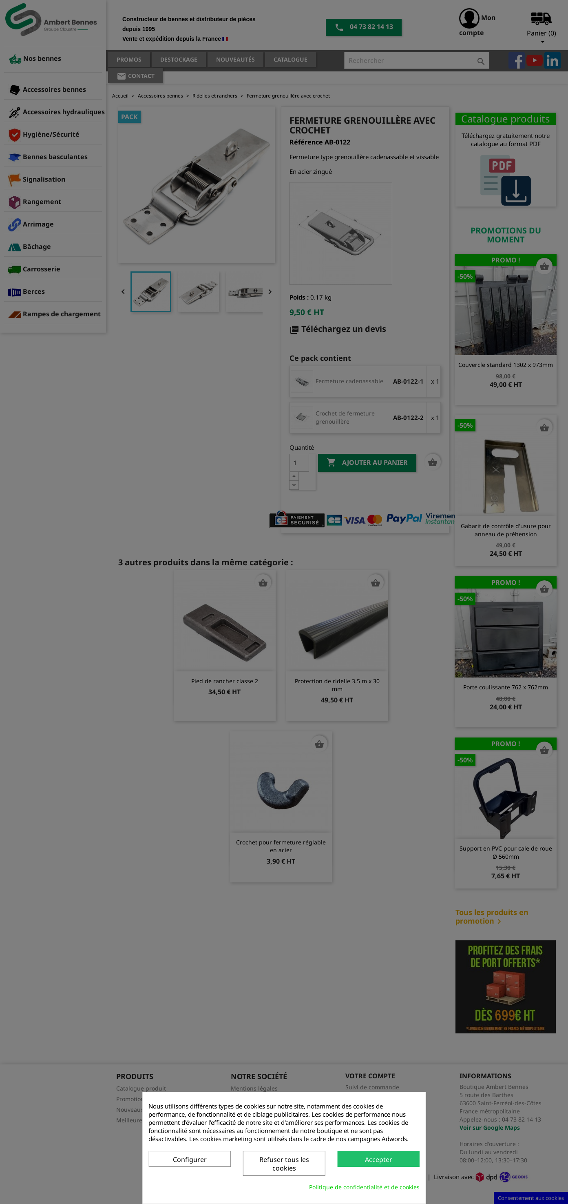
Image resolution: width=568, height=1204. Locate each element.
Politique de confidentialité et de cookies (364, 1187)
